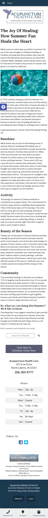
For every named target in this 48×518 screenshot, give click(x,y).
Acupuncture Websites (19, 485)
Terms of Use (22, 490)
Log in (31, 498)
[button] (3, 107)
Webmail (18, 498)
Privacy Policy (34, 490)
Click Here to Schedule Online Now (24, 349)
